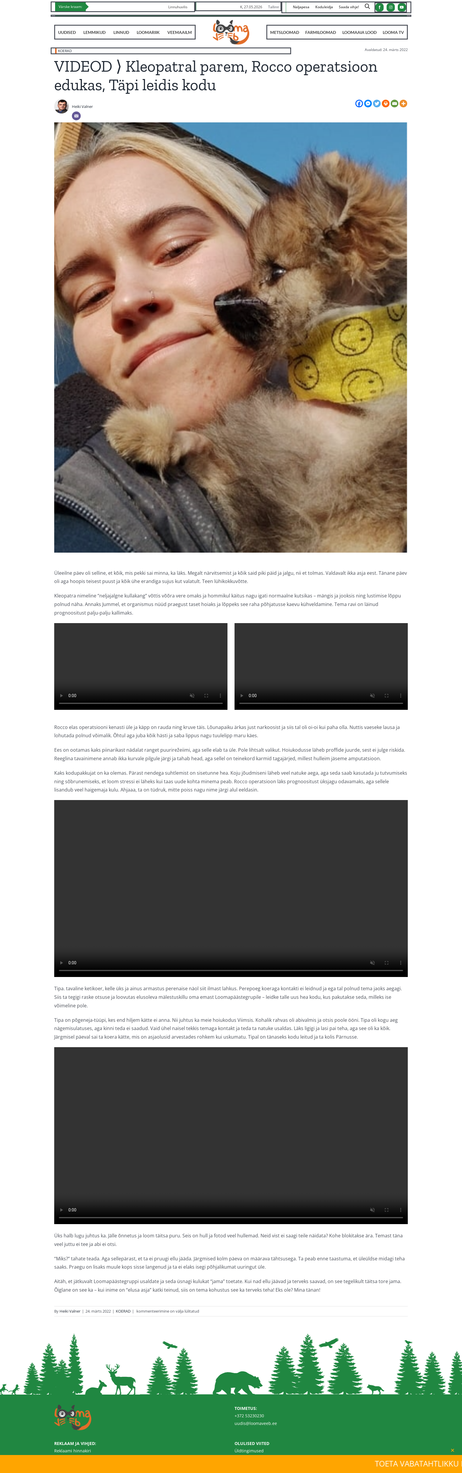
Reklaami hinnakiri (72, 1451)
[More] (403, 103)
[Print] (386, 103)
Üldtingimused (249, 1451)
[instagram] (391, 7)
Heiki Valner (82, 106)
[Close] (452, 1450)
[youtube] (402, 7)
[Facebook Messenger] (368, 103)
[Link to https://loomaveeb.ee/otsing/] (367, 8)
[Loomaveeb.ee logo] (231, 22)
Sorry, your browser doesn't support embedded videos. (140, 666)
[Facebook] (359, 103)
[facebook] (379, 7)
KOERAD (65, 50)
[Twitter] (377, 103)
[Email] (76, 115)
